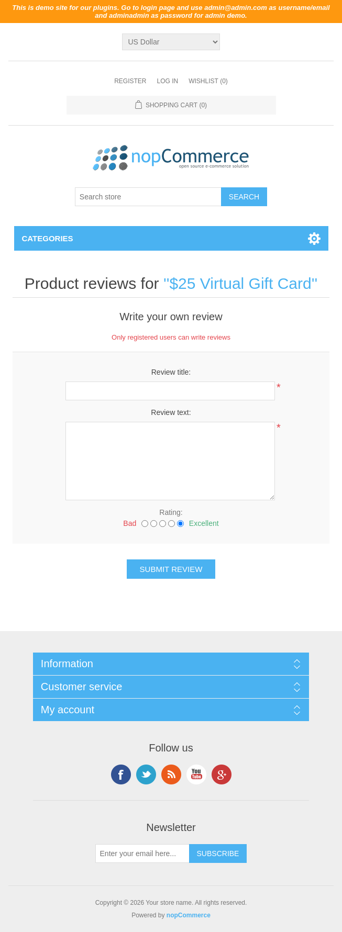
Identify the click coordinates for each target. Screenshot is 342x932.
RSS (171, 774)
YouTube (196, 774)
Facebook (121, 774)
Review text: (171, 412)
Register (130, 81)
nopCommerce (189, 915)
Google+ (221, 774)
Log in (167, 81)
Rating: (170, 512)
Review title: (171, 372)
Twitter (146, 774)
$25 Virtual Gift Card (240, 283)
